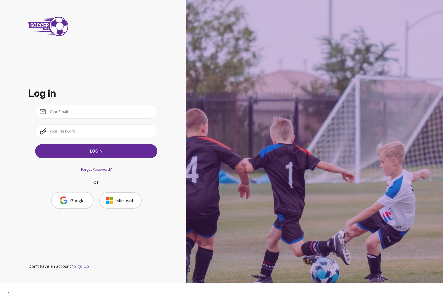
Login (96, 151)
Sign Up (81, 266)
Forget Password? (96, 169)
